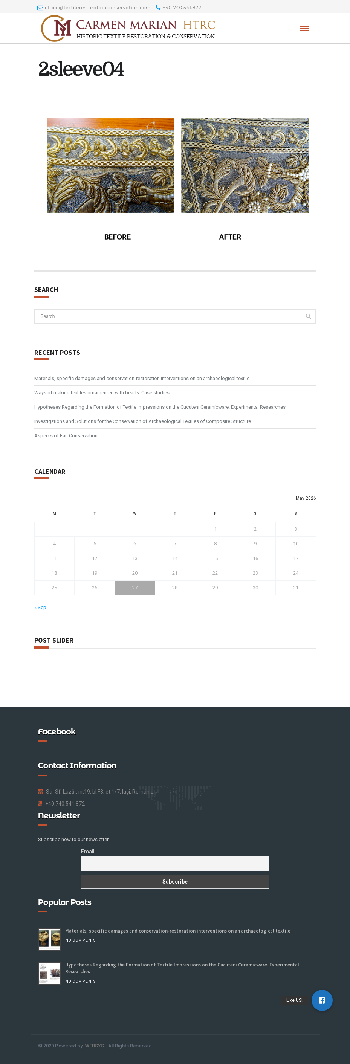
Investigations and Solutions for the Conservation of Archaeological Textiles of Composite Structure (142, 421)
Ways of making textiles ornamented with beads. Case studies (102, 392)
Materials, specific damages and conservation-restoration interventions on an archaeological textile (141, 378)
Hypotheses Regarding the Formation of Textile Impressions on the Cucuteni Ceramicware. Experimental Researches (160, 407)
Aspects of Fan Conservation (66, 435)
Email (87, 852)
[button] (322, 1000)
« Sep (40, 607)
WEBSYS (94, 1046)
